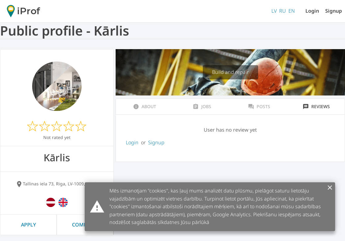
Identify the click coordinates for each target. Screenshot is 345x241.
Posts (259, 107)
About (144, 107)
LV (274, 10)
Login (312, 10)
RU (282, 10)
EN (291, 10)
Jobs (202, 107)
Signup (333, 10)
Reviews (316, 107)
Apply (28, 224)
